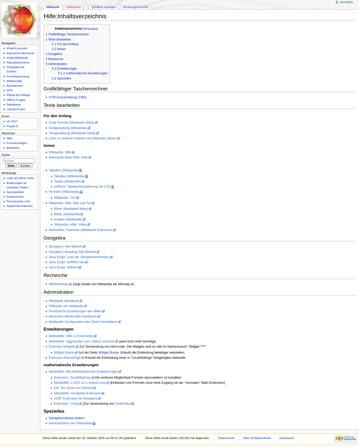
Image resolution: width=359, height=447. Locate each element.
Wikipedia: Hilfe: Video (70, 224)
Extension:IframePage (65, 358)
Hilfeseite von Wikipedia (66, 306)
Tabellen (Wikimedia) (69, 176)
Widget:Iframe (64, 352)
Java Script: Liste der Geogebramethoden (79, 257)
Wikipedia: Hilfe (60, 152)
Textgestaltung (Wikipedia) (68, 128)
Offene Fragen (16, 99)
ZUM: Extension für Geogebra (76, 398)
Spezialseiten (15, 192)
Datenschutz (226, 438)
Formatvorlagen (16, 143)
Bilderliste (12, 147)
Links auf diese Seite (20, 178)
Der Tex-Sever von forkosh (73, 388)
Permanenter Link (18, 201)
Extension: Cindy (66, 403)
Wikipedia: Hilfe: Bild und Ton (70, 203)
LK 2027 (12, 121)
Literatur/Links (15, 109)
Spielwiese (13, 104)
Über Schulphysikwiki (257, 438)
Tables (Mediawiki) (67, 181)
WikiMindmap (58, 284)
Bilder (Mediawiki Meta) (71, 209)
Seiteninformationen (19, 205)
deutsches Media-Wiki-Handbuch (73, 316)
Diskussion (73, 7)
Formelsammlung (17, 76)
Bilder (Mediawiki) (67, 214)
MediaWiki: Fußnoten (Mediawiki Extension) (81, 230)
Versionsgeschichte (135, 7)
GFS (9, 90)
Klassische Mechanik (20, 53)
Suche (6, 154)
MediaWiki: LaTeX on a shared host (80, 383)
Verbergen (90, 28)
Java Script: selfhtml (63, 267)
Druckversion (15, 196)
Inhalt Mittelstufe (17, 57)
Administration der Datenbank (70, 423)
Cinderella (122, 403)
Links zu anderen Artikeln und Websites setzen (83, 138)
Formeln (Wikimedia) (64, 192)
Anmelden (346, 2)
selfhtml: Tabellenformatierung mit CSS (82, 186)
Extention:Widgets (62, 346)
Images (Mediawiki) (68, 219)
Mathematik (14, 81)
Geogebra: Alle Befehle (66, 246)
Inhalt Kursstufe (16, 48)
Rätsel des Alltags (18, 95)
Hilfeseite (52, 7)
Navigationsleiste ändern (67, 418)
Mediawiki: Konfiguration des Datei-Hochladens (83, 322)
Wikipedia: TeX (65, 197)
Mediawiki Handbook (64, 301)
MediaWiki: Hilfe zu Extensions (71, 336)
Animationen (14, 85)
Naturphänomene (17, 62)
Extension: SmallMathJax (72, 377)
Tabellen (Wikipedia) (63, 170)
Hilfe (9, 138)
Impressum (287, 438)
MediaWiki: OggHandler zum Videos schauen (82, 341)
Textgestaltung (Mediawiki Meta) (72, 133)
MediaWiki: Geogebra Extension (77, 393)
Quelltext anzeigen (103, 7)
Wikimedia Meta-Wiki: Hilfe (68, 157)
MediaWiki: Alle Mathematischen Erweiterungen (83, 371)
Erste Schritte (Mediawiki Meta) (71, 122)
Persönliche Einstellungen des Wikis (75, 311)
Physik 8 (12, 126)
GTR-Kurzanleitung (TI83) (67, 97)
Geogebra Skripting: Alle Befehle (72, 252)
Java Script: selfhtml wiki (66, 262)
